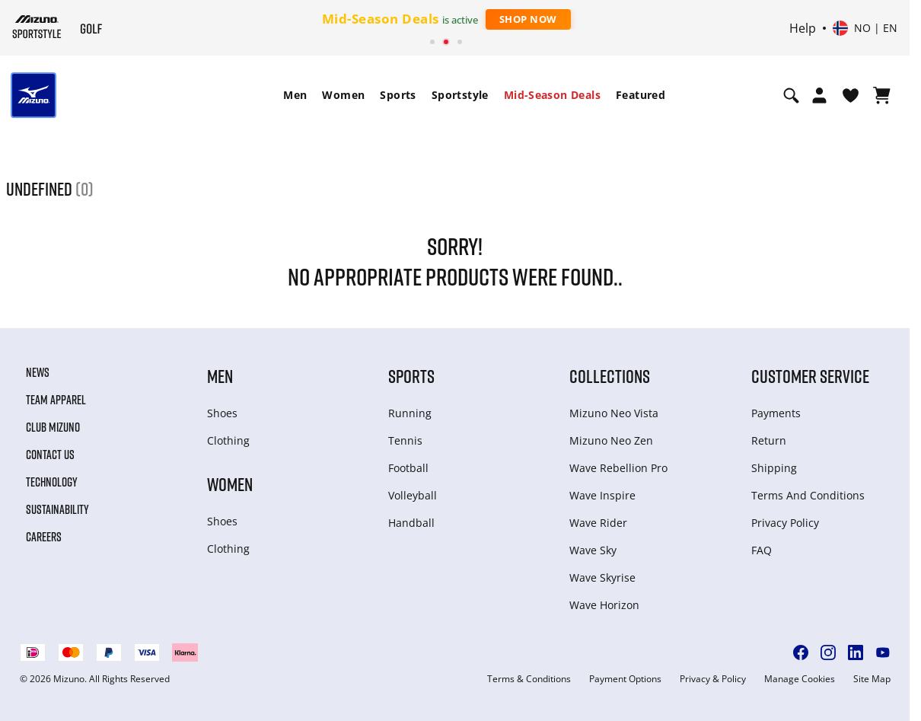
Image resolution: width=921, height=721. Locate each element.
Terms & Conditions (529, 679)
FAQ (761, 550)
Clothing (228, 440)
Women (343, 95)
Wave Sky (593, 550)
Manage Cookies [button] (799, 679)
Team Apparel (56, 399)
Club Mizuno (53, 427)
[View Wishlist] (850, 95)
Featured (640, 95)
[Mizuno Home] (37, 26)
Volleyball (412, 495)
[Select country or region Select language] (865, 28)
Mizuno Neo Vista (613, 413)
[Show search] (791, 95)
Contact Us (50, 454)
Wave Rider (598, 522)
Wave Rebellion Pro (618, 468)
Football (408, 468)
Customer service (810, 376)
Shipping (774, 468)
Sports (398, 95)
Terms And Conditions (808, 495)
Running (410, 413)
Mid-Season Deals (552, 95)
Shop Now (528, 19)
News (37, 372)
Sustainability (57, 509)
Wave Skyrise (602, 577)
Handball (411, 522)
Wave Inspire (602, 495)
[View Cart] (881, 95)
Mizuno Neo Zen (611, 440)
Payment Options (625, 679)
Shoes (222, 413)
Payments (776, 413)
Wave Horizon (604, 605)
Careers (44, 536)
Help (802, 28)
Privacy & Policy (713, 679)
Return (768, 440)
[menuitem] (295, 95)
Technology (52, 482)
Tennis (405, 440)
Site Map (872, 679)
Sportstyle (460, 95)
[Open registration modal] (819, 95)
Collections (609, 376)
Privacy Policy (785, 522)
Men (295, 95)
